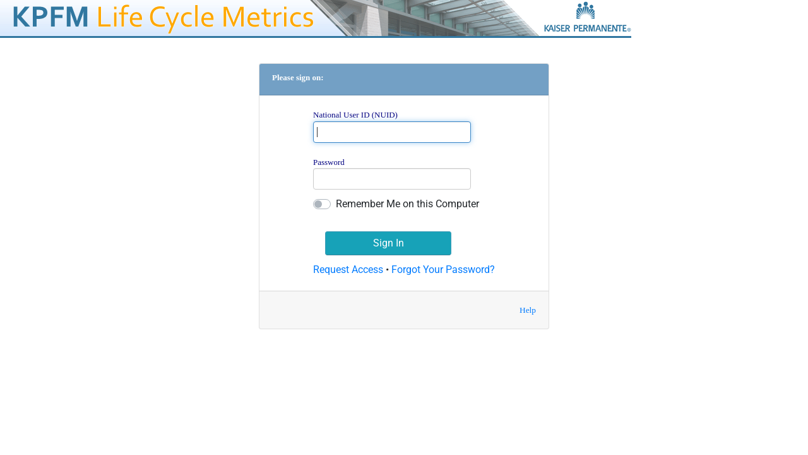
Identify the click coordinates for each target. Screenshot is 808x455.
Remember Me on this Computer (407, 204)
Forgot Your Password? (443, 270)
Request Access (348, 270)
